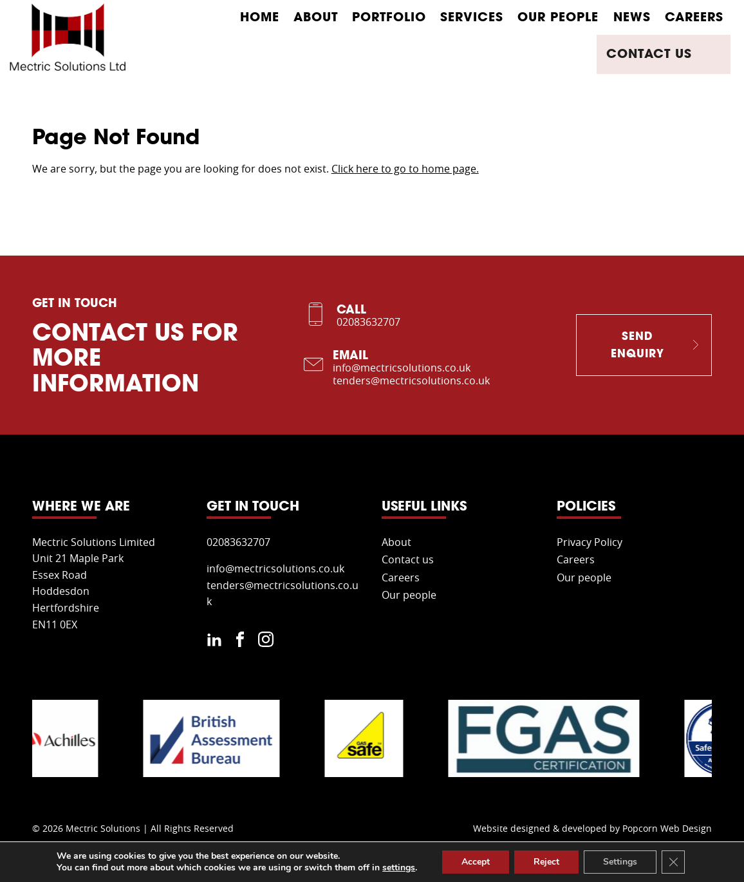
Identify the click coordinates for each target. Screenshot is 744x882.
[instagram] (266, 642)
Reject (546, 862)
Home (259, 17)
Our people (558, 17)
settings (398, 868)
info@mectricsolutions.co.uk (401, 368)
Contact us (675, 54)
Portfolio (389, 17)
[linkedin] (214, 642)
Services (471, 17)
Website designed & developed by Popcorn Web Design (592, 829)
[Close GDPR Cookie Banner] (673, 862)
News (632, 17)
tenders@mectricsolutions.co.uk (411, 381)
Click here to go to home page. (405, 169)
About (315, 17)
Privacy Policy (589, 543)
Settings (620, 862)
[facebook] (240, 642)
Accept (475, 862)
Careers (694, 17)
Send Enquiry (637, 345)
